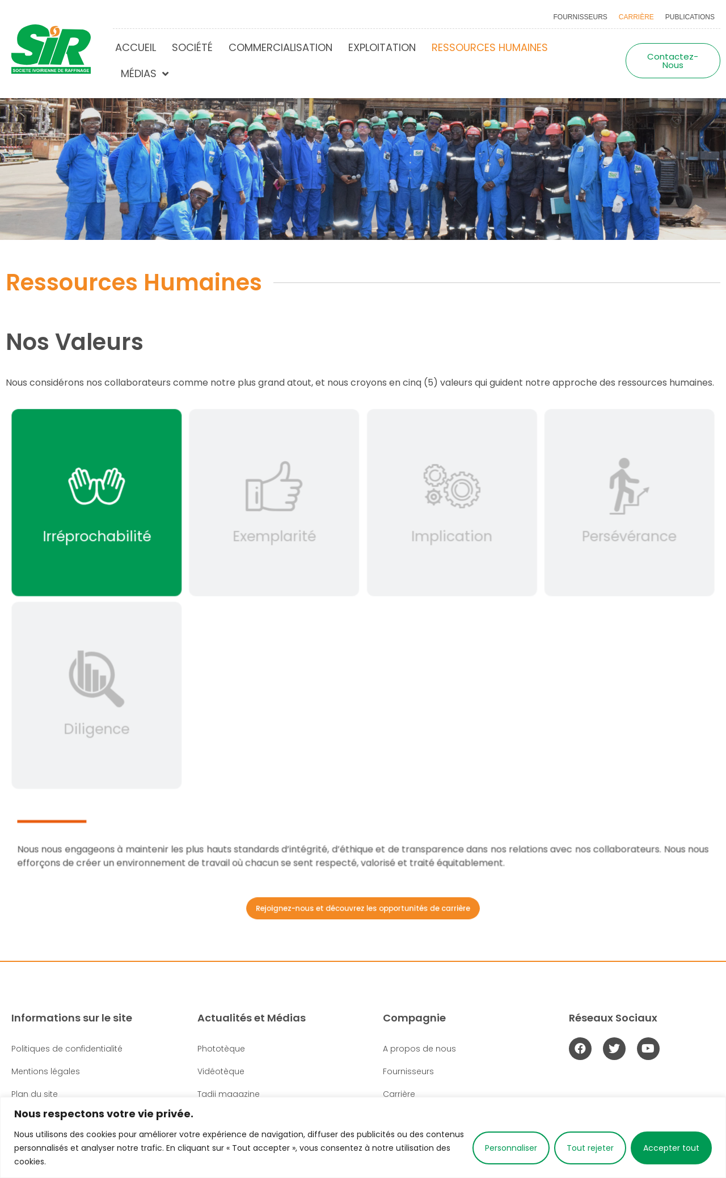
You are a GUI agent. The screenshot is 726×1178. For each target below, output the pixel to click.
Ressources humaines (490, 47)
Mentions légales (45, 1071)
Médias (144, 74)
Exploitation (382, 47)
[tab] (106, 508)
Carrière (636, 17)
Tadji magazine (228, 1094)
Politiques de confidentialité (67, 1048)
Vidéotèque (220, 1071)
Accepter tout (671, 1148)
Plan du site (34, 1094)
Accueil (135, 47)
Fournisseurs (580, 17)
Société (192, 47)
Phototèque (221, 1048)
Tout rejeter (590, 1148)
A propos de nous (419, 1048)
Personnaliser (511, 1148)
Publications (690, 17)
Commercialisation (280, 47)
